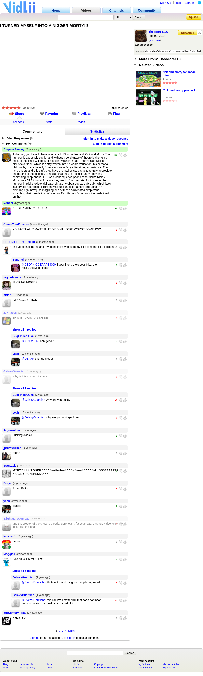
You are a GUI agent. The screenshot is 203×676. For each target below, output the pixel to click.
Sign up (34, 637)
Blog (5, 664)
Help (178, 2)
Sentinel (18, 259)
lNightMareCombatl (16, 518)
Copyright (99, 664)
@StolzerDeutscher (34, 582)
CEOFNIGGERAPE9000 (19, 242)
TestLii (48, 667)
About (6, 667)
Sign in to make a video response (105, 138)
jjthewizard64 (12, 448)
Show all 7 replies (24, 388)
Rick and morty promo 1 (179, 90)
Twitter (49, 122)
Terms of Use (27, 664)
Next (71, 630)
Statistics (97, 131)
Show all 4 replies (24, 329)
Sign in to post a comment (110, 143)
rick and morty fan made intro (179, 73)
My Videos (144, 664)
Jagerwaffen (11, 430)
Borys (7, 483)
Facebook (17, 122)
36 (199, 32)
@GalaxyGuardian (33, 399)
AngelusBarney (13, 149)
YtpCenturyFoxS (14, 612)
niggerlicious (12, 277)
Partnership (77, 667)
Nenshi (8, 203)
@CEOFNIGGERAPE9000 (39, 264)
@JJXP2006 (30, 341)
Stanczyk (9, 465)
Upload (193, 17)
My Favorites (145, 667)
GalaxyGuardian (14, 371)
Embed (140, 51)
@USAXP (28, 358)
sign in (71, 637)
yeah (16, 353)
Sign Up (165, 2)
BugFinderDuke (23, 336)
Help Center (77, 664)
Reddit (81, 122)
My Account (169, 667)
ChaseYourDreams (16, 224)
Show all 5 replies (24, 571)
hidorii (7, 295)
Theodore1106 (158, 31)
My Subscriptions (172, 664)
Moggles (9, 554)
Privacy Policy (27, 667)
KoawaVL (9, 536)
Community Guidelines (106, 667)
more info (155, 40)
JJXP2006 (10, 312)
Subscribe (187, 32)
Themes (49, 664)
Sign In (189, 2)
